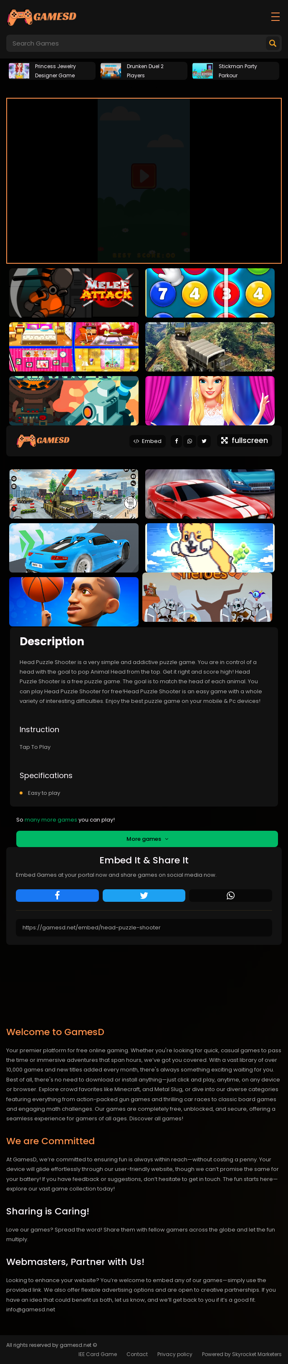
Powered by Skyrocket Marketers (242, 1354)
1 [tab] (131, 87)
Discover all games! (156, 1118)
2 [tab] (144, 87)
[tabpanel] (52, 69)
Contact (137, 1354)
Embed (148, 441)
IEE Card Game (97, 1354)
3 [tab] (156, 87)
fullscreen (244, 440)
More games (147, 839)
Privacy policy (174, 1354)
